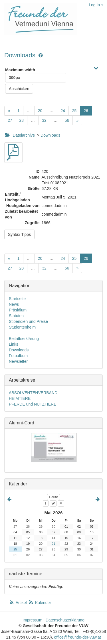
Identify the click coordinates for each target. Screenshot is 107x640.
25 (74, 110)
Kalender (39, 602)
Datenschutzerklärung (65, 620)
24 (62, 110)
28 (21, 120)
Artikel (18, 602)
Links (13, 344)
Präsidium (18, 310)
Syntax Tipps (19, 234)
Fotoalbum (18, 355)
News (14, 304)
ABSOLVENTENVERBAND (33, 392)
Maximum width (35, 75)
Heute (53, 497)
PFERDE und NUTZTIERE (32, 404)
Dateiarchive (24, 135)
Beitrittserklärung (24, 338)
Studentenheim (22, 327)
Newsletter (18, 361)
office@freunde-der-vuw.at (77, 637)
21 (53, 543)
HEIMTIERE (20, 398)
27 (10, 120)
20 (40, 110)
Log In (96, 5)
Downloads (20, 55)
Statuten (16, 315)
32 (44, 120)
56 (67, 120)
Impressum (32, 620)
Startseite (17, 298)
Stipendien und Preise (28, 321)
